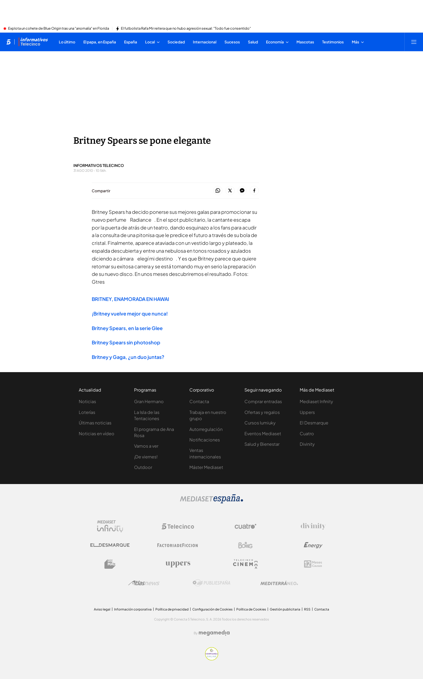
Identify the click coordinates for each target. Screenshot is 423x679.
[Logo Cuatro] (245, 526)
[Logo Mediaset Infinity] (110, 526)
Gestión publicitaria (285, 609)
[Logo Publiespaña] (211, 583)
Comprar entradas (263, 401)
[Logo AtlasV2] (144, 582)
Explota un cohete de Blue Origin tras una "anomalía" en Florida (58, 28)
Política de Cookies (251, 609)
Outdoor (143, 467)
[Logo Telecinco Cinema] (245, 564)
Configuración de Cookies (212, 609)
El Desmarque (314, 423)
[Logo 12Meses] (313, 564)
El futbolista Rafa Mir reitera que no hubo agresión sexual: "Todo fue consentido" (186, 28)
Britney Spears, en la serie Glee (127, 328)
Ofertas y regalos (262, 412)
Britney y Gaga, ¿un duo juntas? (128, 357)
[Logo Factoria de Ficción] (177, 545)
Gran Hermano (149, 401)
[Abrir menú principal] (414, 41)
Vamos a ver (146, 446)
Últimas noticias (95, 423)
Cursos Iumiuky (260, 423)
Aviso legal (102, 609)
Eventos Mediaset (262, 433)
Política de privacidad (172, 609)
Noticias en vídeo (96, 433)
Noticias (87, 401)
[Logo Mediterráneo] (279, 583)
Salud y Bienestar (261, 444)
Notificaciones (204, 440)
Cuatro (307, 433)
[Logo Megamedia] (214, 633)
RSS (307, 609)
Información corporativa (133, 609)
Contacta (199, 401)
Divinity (307, 444)
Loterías (87, 412)
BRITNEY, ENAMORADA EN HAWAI (130, 299)
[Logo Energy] (313, 545)
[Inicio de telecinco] (8, 41)
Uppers (307, 412)
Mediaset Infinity (316, 401)
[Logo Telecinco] (178, 526)
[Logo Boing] (245, 545)
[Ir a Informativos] (33, 42)
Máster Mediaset (206, 467)
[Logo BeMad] (110, 564)
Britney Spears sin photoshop (126, 342)
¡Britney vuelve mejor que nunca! (130, 313)
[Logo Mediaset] (211, 502)
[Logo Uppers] (178, 564)
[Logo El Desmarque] (109, 545)
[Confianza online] (211, 659)
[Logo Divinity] (313, 526)
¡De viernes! (146, 456)
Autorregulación (206, 429)
